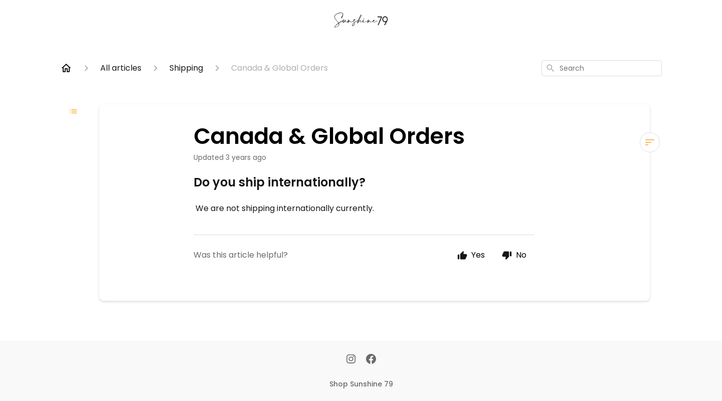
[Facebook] (371, 360)
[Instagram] (351, 360)
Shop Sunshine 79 (361, 384)
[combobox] (602, 68)
